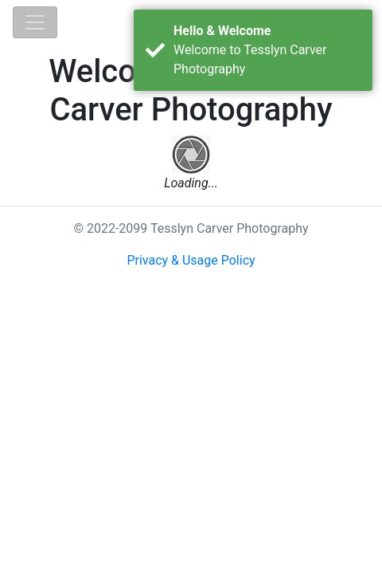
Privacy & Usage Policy (191, 260)
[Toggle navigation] (35, 22)
